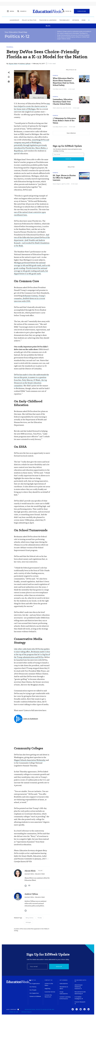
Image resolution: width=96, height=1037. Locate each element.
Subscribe (82, 11)
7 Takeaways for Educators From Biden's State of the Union (64, 120)
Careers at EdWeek (35, 996)
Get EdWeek (63, 980)
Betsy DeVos (29, 917)
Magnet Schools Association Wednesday (30, 760)
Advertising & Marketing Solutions (78, 986)
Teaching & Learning (48, 20)
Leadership (14, 20)
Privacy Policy (27, 1012)
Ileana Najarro (57, 184)
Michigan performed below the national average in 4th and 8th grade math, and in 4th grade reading (32, 265)
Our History (33, 986)
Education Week (40, 874)
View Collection (71, 133)
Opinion (75, 20)
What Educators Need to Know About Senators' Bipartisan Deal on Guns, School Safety (63, 81)
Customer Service (50, 992)
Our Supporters (34, 993)
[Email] (37, 966)
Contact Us (48, 980)
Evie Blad (55, 89)
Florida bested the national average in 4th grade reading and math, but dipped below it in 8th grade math (31, 271)
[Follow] (40, 871)
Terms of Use (13, 1012)
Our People (33, 990)
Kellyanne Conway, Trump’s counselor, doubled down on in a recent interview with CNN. (29, 298)
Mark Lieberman (57, 108)
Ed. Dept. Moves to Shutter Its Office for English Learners (64, 177)
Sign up (59, 966)
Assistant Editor (29, 874)
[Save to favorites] (9, 77)
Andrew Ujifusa (24, 63)
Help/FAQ (47, 988)
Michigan (28, 922)
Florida (40, 917)
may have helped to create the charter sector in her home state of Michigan (32, 106)
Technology (64, 20)
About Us (33, 980)
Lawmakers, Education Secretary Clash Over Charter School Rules (62, 101)
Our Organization (35, 983)
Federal (9, 47)
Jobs (84, 20)
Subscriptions (64, 983)
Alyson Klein (13, 63)
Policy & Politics (29, 20)
